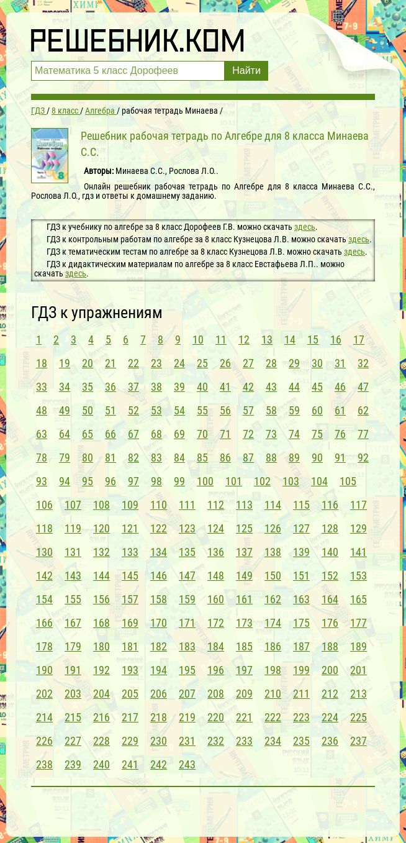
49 (64, 410)
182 (158, 646)
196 (215, 670)
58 (271, 410)
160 (215, 599)
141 (358, 551)
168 (101, 622)
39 (179, 386)
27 (248, 363)
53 (156, 410)
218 (158, 717)
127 (301, 528)
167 (73, 622)
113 (244, 504)
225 (358, 717)
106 (44, 504)
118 (44, 528)
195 (187, 670)
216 (101, 717)
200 (330, 670)
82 (133, 457)
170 (158, 622)
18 (41, 363)
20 (87, 363)
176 (330, 622)
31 (340, 363)
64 (64, 433)
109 (130, 504)
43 (271, 386)
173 (244, 622)
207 (187, 693)
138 (272, 551)
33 (41, 386)
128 (330, 528)
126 (272, 528)
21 (110, 363)
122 (158, 528)
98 (156, 481)
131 (73, 551)
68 (156, 433)
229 (130, 740)
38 (156, 386)
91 (340, 457)
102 (262, 481)
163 (301, 599)
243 (187, 764)
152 (330, 575)
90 (317, 457)
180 (101, 646)
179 (73, 646)
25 (202, 363)
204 (101, 693)
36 (110, 386)
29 (294, 363)
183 (187, 646)
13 (267, 339)
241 (130, 764)
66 (110, 433)
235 (301, 740)
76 (340, 433)
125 (244, 528)
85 (202, 457)
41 (225, 386)
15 (312, 339)
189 (358, 646)
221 (244, 717)
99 (179, 481)
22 (133, 363)
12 (244, 339)
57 (248, 410)
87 (248, 457)
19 (64, 363)
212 (330, 693)
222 (272, 717)
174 (272, 622)
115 (301, 504)
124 (215, 528)
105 (348, 481)
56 (225, 410)
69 (179, 433)
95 (87, 481)
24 (179, 363)
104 (319, 481)
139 (301, 551)
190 (44, 670)
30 (317, 363)
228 (101, 740)
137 (244, 551)
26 (225, 363)
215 (73, 717)
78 (41, 457)
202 (44, 693)
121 (130, 528)
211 (301, 693)
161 (244, 599)
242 (158, 764)
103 (290, 481)
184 (215, 646)
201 (358, 670)
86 (225, 457)
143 (73, 575)
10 (198, 339)
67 (133, 433)
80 (87, 457)
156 (101, 599)
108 (101, 504)
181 (130, 646)
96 (110, 481)
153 (358, 575)
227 (73, 740)
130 (44, 551)
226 (44, 740)
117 (358, 504)
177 (358, 622)
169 (130, 622)
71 (225, 433)
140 (330, 551)
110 (158, 504)
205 (130, 693)
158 (158, 599)
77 (363, 433)
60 (317, 410)
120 (101, 528)
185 (244, 646)
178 (44, 646)
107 (73, 504)
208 (215, 693)
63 (41, 433)
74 (294, 433)
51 (110, 410)
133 (130, 551)
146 (158, 575)
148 (215, 575)
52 (133, 410)
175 (301, 622)
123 (187, 528)
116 (330, 504)
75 (317, 433)
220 (215, 717)
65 (87, 433)
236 (330, 740)
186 (272, 646)
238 (44, 764)
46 (340, 386)
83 (156, 457)
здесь (304, 227)
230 (158, 740)
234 (272, 740)
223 (301, 717)
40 (202, 386)
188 (330, 646)
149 (244, 575)
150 (272, 575)
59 (294, 410)
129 (358, 528)
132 (101, 551)
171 (187, 622)
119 (73, 528)
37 (133, 386)
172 (215, 622)
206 (158, 693)
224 (330, 717)
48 (41, 410)
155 (73, 599)
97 (133, 481)
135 (187, 551)
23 (156, 363)
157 (130, 599)
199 (301, 670)
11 (221, 339)
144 (101, 575)
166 (44, 622)
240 (101, 764)
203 (73, 693)
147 (187, 575)
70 (202, 433)
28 (271, 363)
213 (358, 693)
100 (205, 481)
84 (179, 457)
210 (272, 693)
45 (317, 386)
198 (272, 670)
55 (202, 410)
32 (363, 363)
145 (130, 575)
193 (130, 670)
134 (158, 551)
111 (187, 504)
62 (363, 410)
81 (110, 457)
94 (64, 481)
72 (248, 433)
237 (358, 740)
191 (73, 670)
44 (294, 386)
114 (272, 504)
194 (158, 670)
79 (64, 457)
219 (187, 717)
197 (244, 670)
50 (87, 410)
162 (272, 599)
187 (301, 646)
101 (233, 481)
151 (301, 575)
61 (340, 410)
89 (294, 457)
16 (335, 339)
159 (187, 599)
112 (215, 504)
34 (64, 386)
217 (130, 717)
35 (87, 386)
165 (358, 599)
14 (289, 339)
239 (73, 764)
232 (215, 740)
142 (44, 575)
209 (244, 693)
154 (44, 599)
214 (44, 717)
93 (41, 481)
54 (179, 410)
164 (330, 599)
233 (244, 740)
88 (271, 457)
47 (363, 386)
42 (248, 386)
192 (101, 670)
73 (271, 433)
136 (215, 551)
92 (363, 457)
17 (358, 339)
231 (187, 740)
